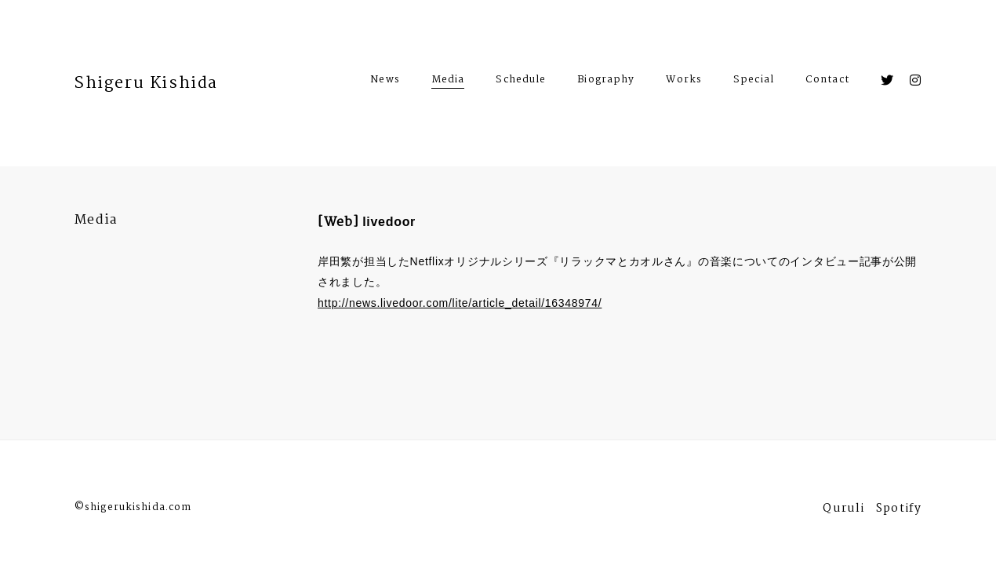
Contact (827, 81)
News (384, 81)
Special (753, 81)
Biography (605, 81)
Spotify (898, 510)
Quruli (843, 510)
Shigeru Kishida (146, 83)
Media (448, 79)
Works (684, 81)
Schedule (521, 81)
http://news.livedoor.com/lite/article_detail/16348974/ (460, 303)
